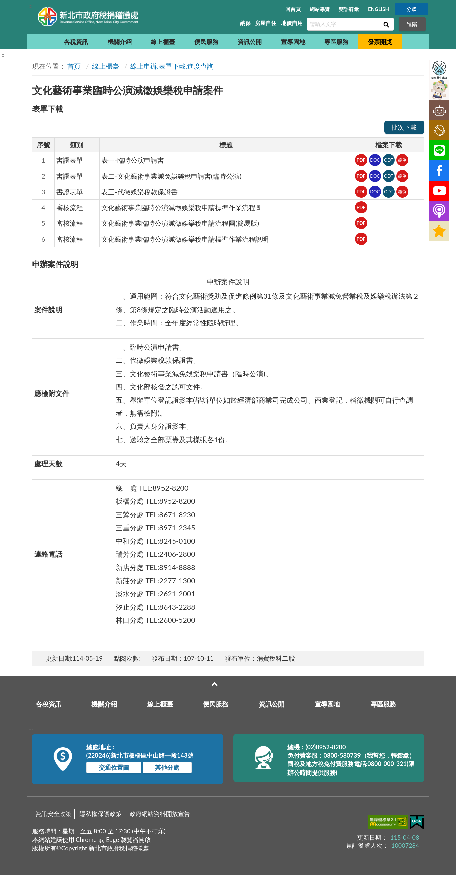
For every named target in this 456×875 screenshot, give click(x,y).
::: (31, 5)
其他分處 (167, 767)
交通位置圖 (114, 767)
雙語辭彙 (349, 9)
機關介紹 (120, 41)
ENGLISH (378, 9)
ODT (388, 160)
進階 (412, 24)
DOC (375, 160)
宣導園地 (293, 41)
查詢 (385, 24)
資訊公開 (250, 41)
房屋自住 (265, 23)
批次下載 (404, 127)
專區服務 (336, 41)
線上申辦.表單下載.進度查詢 (172, 66)
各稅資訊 (76, 41)
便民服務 (206, 41)
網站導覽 (320, 9)
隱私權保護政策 (100, 813)
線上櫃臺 (163, 41)
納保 (245, 23)
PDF (361, 160)
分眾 (411, 9)
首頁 (74, 66)
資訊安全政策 (53, 813)
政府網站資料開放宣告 (160, 813)
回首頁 (293, 9)
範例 (402, 160)
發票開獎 (380, 41)
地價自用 (292, 23)
